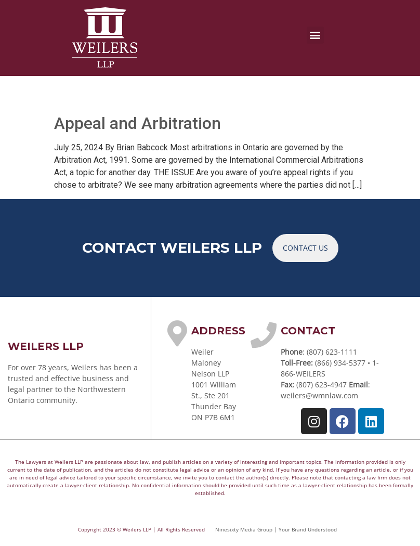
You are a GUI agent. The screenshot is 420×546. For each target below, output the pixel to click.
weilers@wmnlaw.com (319, 395)
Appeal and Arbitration (137, 123)
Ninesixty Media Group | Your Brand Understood (276, 529)
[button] (315, 35)
